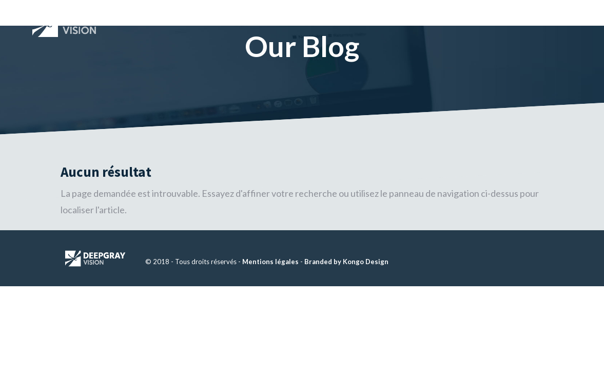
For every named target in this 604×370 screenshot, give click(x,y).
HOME (348, 12)
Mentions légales (270, 261)
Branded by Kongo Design (346, 261)
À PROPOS (394, 12)
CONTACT (520, 12)
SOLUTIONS (452, 12)
